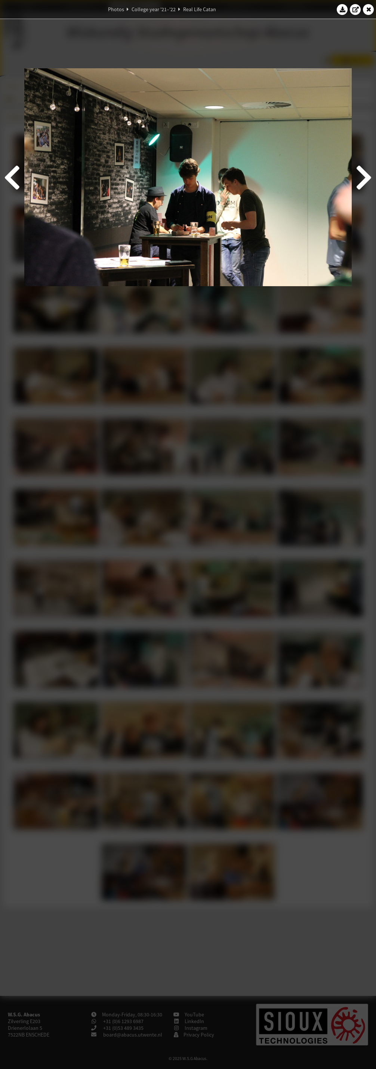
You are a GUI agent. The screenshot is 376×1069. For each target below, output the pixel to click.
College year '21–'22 (154, 9)
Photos (116, 9)
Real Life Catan (199, 9)
